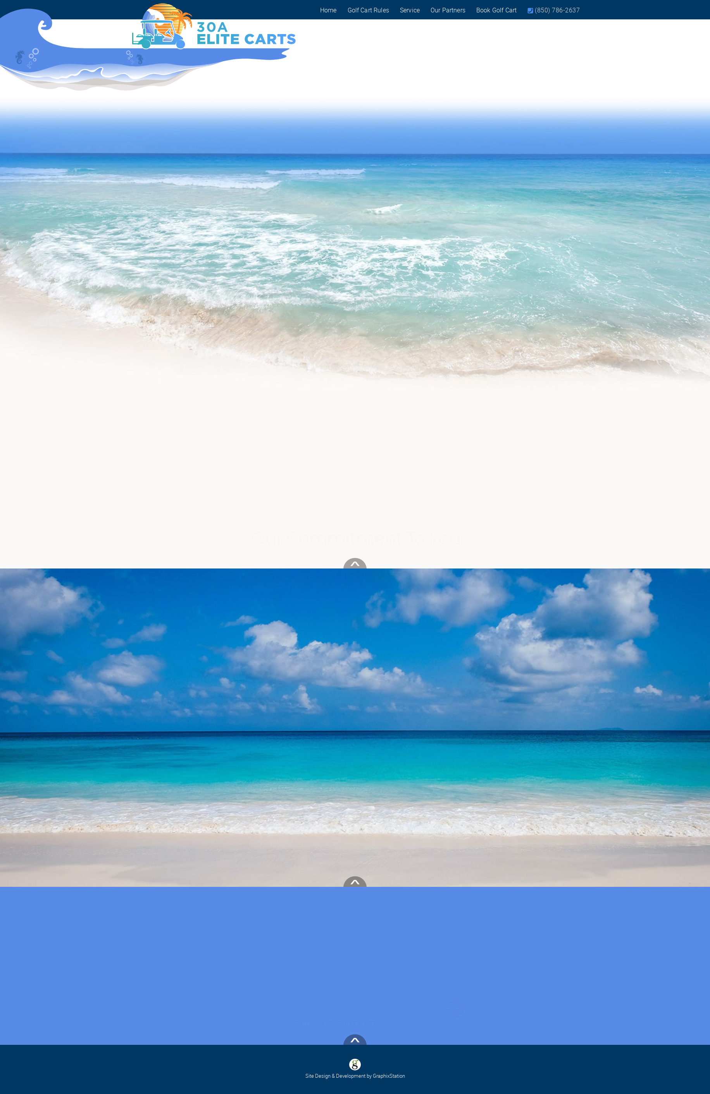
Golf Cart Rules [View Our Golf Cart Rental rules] (368, 10)
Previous (154, 241)
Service (410, 10)
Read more (186, 824)
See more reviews (163, 886)
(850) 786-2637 (557, 10)
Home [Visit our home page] (328, 10)
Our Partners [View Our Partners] (448, 10)
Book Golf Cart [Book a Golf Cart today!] (496, 10)
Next (564, 241)
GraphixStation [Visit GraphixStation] (389, 1075)
